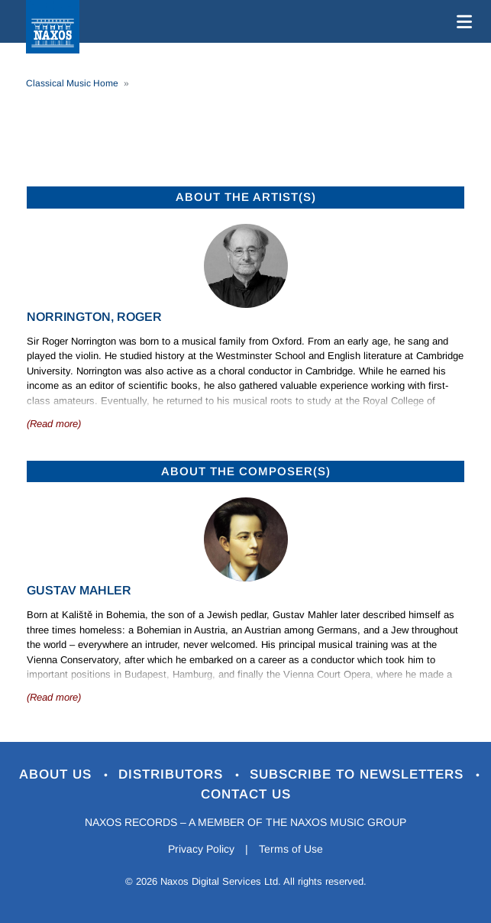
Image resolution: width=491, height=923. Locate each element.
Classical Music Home (72, 83)
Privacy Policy (201, 849)
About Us (57, 774)
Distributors (173, 774)
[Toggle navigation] (461, 21)
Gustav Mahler (79, 590)
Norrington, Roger (94, 316)
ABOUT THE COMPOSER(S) (246, 471)
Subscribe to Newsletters (359, 774)
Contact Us (246, 794)
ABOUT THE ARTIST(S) (246, 196)
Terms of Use (291, 849)
